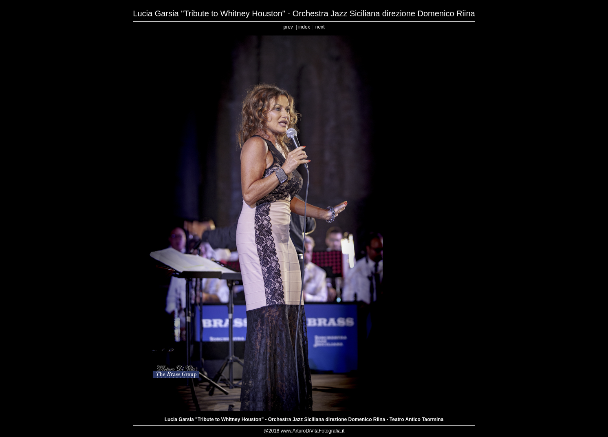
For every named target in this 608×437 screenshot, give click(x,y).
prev (288, 27)
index (304, 27)
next (320, 27)
